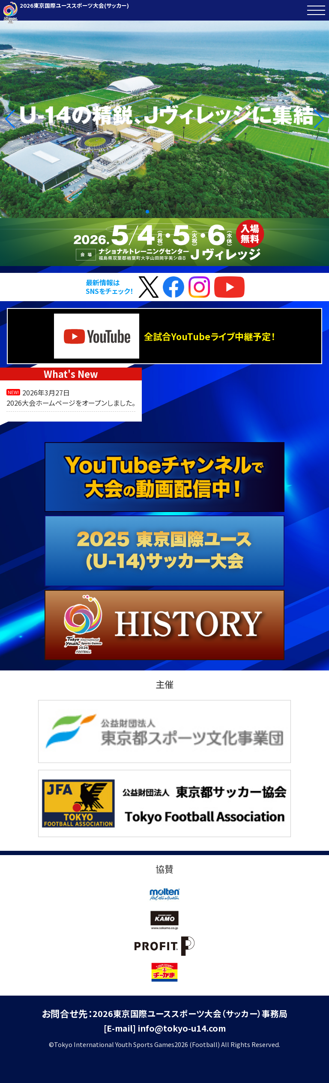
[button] (10, 119)
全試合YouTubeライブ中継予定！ (164, 336)
